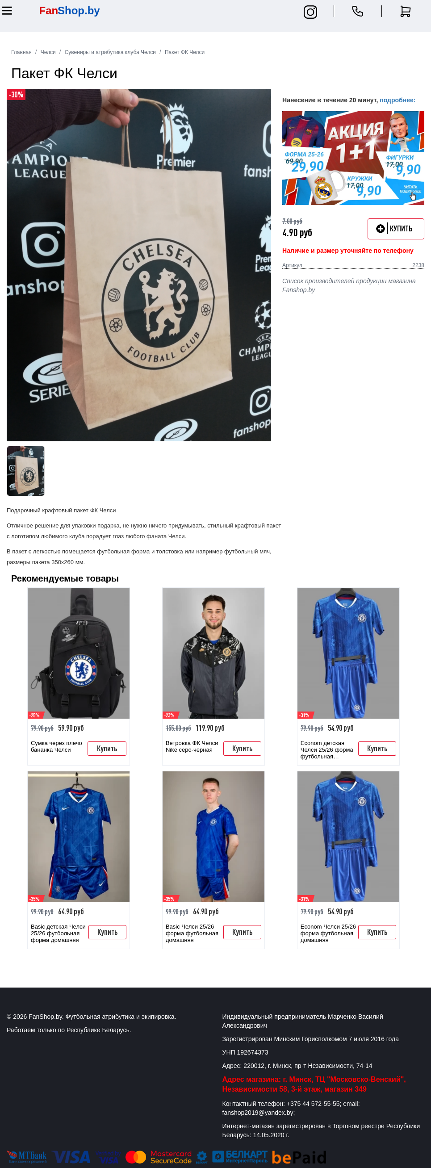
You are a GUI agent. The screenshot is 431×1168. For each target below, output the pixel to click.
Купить (107, 748)
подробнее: (397, 100)
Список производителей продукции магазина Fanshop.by (349, 285)
